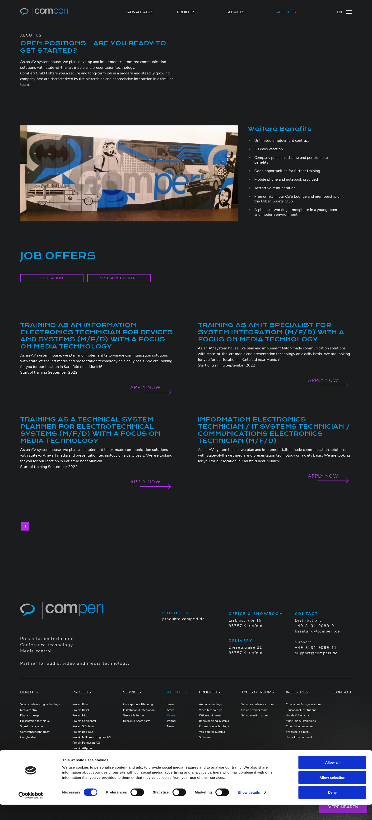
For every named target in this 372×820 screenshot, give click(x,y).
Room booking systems (214, 721)
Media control (29, 710)
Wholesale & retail (298, 732)
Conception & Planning (138, 704)
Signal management (32, 726)
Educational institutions (301, 710)
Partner (171, 721)
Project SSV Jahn (83, 726)
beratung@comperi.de (317, 631)
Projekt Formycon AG (86, 743)
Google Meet (28, 737)
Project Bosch (81, 704)
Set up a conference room (257, 704)
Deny (332, 808)
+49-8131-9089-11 (316, 647)
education (51, 278)
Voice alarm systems (212, 732)
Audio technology (210, 704)
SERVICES (235, 12)
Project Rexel (80, 710)
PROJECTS (186, 12)
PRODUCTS (209, 692)
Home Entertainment (299, 737)
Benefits (29, 692)
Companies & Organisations (303, 704)
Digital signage (29, 715)
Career (171, 715)
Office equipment (210, 715)
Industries (297, 692)
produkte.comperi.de (183, 619)
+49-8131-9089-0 (314, 625)
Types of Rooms (257, 692)
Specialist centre (119, 278)
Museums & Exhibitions (301, 721)
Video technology (210, 710)
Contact (343, 692)
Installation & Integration (139, 710)
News (170, 726)
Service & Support (134, 715)
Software (204, 737)
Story (170, 710)
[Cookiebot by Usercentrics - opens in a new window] (30, 810)
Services (132, 692)
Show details (249, 808)
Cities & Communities (299, 726)
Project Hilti (80, 715)
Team (170, 704)
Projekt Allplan (82, 748)
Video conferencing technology (40, 704)
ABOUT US (286, 12)
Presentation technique (35, 721)
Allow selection (332, 793)
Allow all (332, 778)
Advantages (140, 12)
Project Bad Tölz (82, 732)
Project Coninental (84, 721)
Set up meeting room (254, 715)
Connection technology (214, 726)
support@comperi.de (316, 653)
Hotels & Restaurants (299, 715)
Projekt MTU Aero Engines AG (91, 737)
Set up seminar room (254, 710)
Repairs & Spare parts (136, 721)
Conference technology (35, 732)
